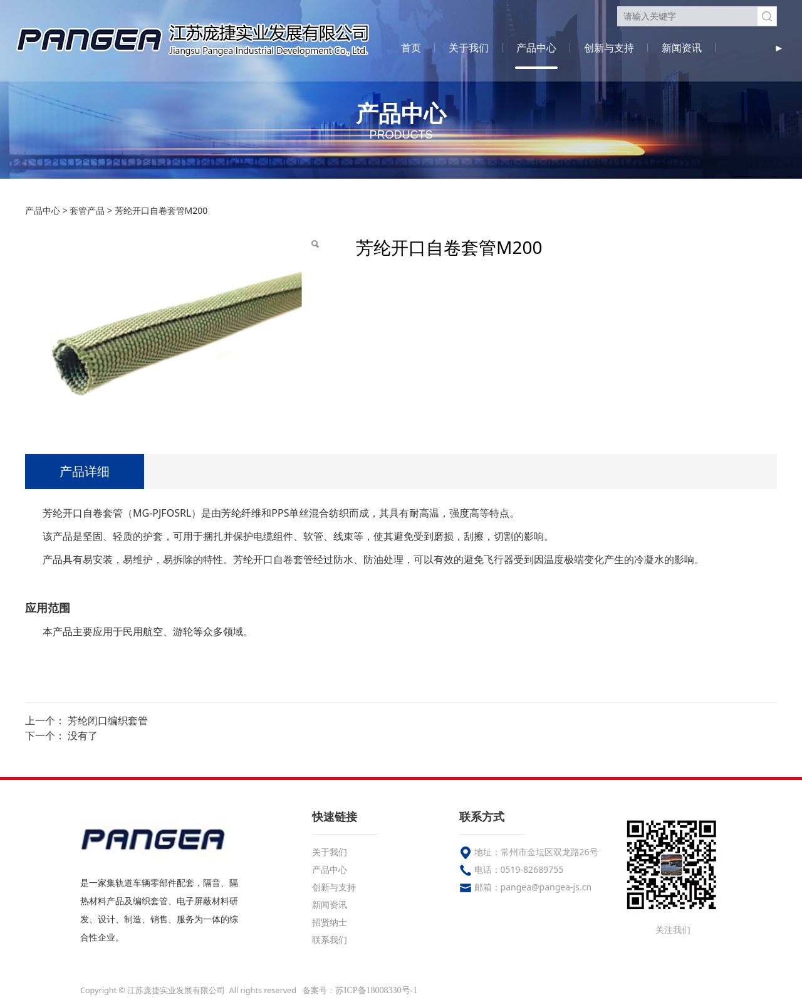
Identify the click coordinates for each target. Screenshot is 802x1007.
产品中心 (536, 48)
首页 (411, 48)
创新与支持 (609, 48)
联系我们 (329, 940)
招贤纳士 (329, 922)
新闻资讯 (682, 48)
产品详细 (85, 471)
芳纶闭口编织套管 (108, 720)
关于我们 (469, 48)
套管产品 (87, 210)
